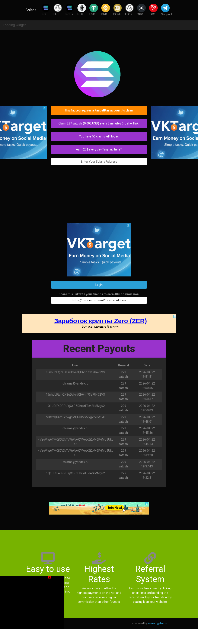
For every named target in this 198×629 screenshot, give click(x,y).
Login (99, 284)
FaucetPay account (108, 110)
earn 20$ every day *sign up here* (99, 149)
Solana (30, 10)
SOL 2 (70, 10)
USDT (93, 10)
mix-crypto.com (158, 623)
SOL (46, 10)
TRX (153, 10)
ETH (81, 10)
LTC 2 (129, 10)
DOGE (117, 10)
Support (166, 10)
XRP (141, 10)
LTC (58, 10)
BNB (105, 10)
